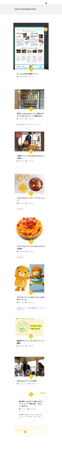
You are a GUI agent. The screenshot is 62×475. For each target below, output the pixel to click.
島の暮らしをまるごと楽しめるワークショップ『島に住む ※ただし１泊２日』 (30, 404)
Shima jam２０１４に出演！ (27, 381)
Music (23, 383)
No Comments (30, 76)
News (23, 76)
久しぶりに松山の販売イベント (28, 74)
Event (20, 76)
